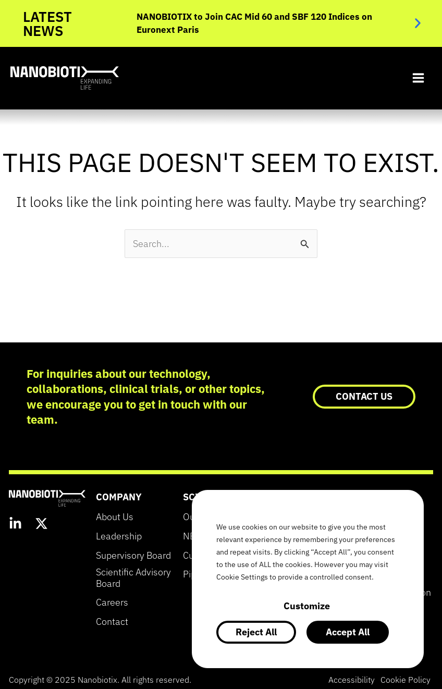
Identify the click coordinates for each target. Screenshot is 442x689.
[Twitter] (41, 525)
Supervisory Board (133, 555)
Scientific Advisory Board (133, 578)
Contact (112, 622)
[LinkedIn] (15, 525)
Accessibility (347, 679)
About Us (114, 517)
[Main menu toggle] (418, 78)
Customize (307, 606)
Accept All (348, 632)
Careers (112, 602)
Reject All (256, 632)
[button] (417, 23)
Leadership (119, 536)
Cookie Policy (404, 679)
